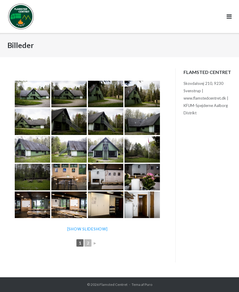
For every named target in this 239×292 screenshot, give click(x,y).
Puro (148, 284)
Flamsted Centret (113, 284)
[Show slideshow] (87, 229)
